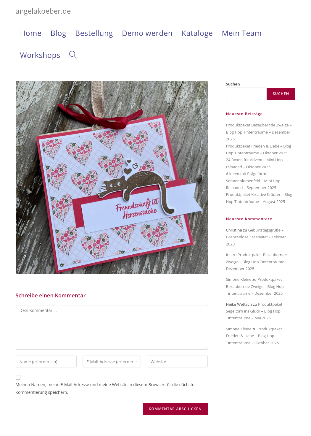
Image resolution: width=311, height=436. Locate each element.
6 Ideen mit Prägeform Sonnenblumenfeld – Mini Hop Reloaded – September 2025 (253, 180)
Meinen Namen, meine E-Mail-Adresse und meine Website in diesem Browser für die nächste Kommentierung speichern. (105, 388)
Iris (228, 254)
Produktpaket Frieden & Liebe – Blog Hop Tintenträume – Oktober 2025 (254, 335)
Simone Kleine (239, 279)
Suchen (233, 84)
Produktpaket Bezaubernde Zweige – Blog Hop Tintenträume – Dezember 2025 (259, 132)
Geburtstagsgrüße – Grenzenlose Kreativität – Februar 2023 (256, 237)
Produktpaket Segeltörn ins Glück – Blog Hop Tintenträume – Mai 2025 (254, 311)
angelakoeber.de (43, 11)
